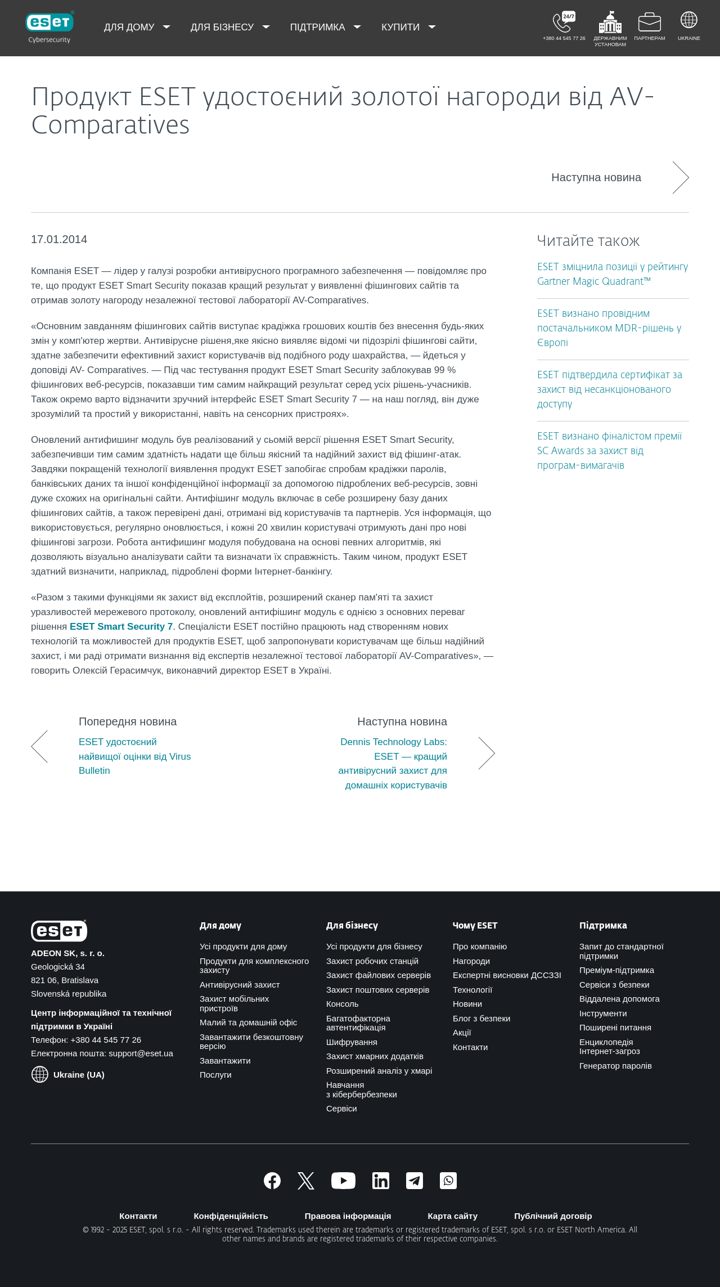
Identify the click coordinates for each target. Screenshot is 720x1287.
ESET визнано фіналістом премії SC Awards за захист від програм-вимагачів (609, 451)
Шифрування (351, 1042)
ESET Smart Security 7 (121, 626)
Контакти (470, 1047)
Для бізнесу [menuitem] (223, 27)
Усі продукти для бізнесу (374, 946)
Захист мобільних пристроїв (234, 1003)
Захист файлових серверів (378, 975)
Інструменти (603, 1013)
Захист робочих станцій (372, 961)
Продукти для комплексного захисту (254, 965)
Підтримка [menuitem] (319, 27)
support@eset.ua (141, 1053)
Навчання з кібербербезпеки (361, 1089)
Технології (472, 989)
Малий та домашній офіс (248, 1022)
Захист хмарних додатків (375, 1056)
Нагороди (471, 961)
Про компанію (480, 946)
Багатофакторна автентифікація (358, 1023)
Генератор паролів (615, 1065)
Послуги (216, 1074)
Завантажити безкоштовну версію (251, 1041)
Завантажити (225, 1060)
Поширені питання (615, 1027)
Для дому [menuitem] (130, 27)
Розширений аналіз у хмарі (379, 1070)
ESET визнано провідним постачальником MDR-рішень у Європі (609, 329)
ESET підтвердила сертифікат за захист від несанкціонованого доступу (609, 390)
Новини (467, 1003)
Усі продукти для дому (243, 946)
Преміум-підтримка (616, 970)
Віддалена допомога (619, 998)
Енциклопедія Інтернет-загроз (609, 1046)
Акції (462, 1032)
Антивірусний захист (240, 984)
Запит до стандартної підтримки (621, 951)
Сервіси (341, 1108)
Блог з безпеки (481, 1018)
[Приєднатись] (448, 1186)
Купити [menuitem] (401, 27)
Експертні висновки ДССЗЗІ (507, 975)
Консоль (342, 1003)
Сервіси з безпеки (614, 984)
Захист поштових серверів (377, 989)
